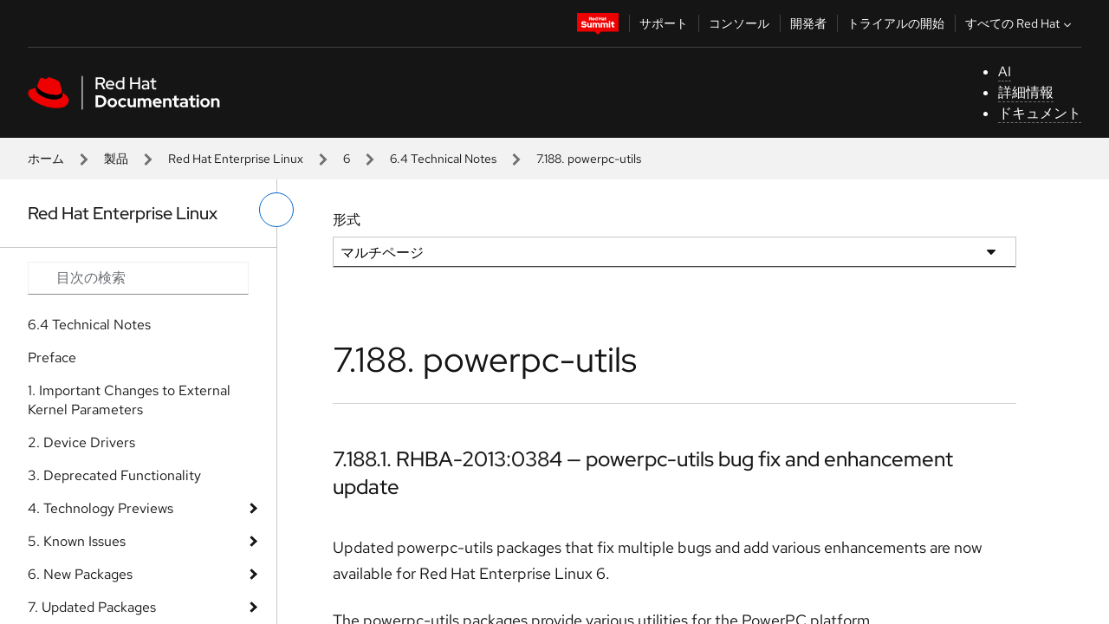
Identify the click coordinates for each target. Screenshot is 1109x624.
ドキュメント (1039, 113)
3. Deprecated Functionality (114, 475)
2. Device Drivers (81, 442)
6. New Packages (80, 574)
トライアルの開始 (895, 23)
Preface (52, 357)
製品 (116, 158)
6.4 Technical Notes (443, 158)
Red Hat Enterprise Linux (235, 158)
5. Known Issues (77, 541)
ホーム (46, 158)
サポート (663, 23)
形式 (346, 220)
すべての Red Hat (1020, 23)
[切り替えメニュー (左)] (276, 209)
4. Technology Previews (100, 508)
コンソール (739, 23)
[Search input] (138, 278)
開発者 (808, 23)
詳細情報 (1026, 92)
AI (1004, 71)
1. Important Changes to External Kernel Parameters (129, 400)
